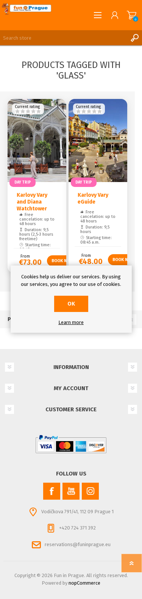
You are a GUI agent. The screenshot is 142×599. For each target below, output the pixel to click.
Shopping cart (131, 15)
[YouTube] (71, 491)
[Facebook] (51, 491)
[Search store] (63, 37)
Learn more (71, 322)
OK (71, 304)
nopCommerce (84, 583)
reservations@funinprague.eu (78, 544)
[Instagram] (90, 491)
